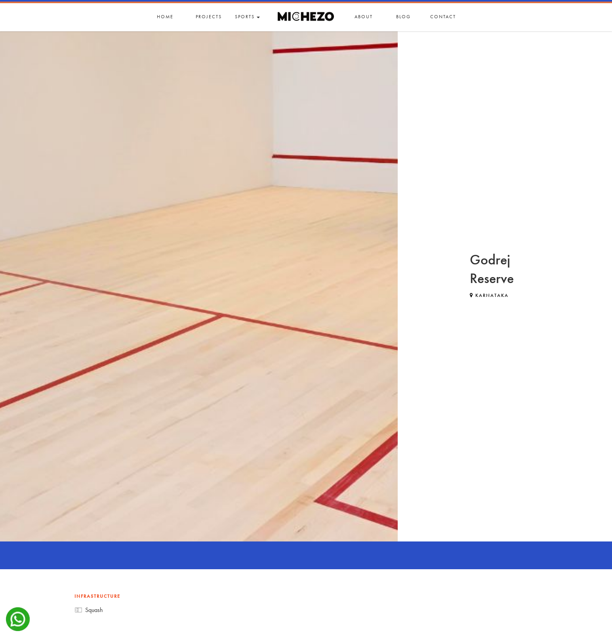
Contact (443, 16)
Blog (403, 16)
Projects (209, 16)
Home (165, 16)
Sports (247, 16)
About (364, 16)
